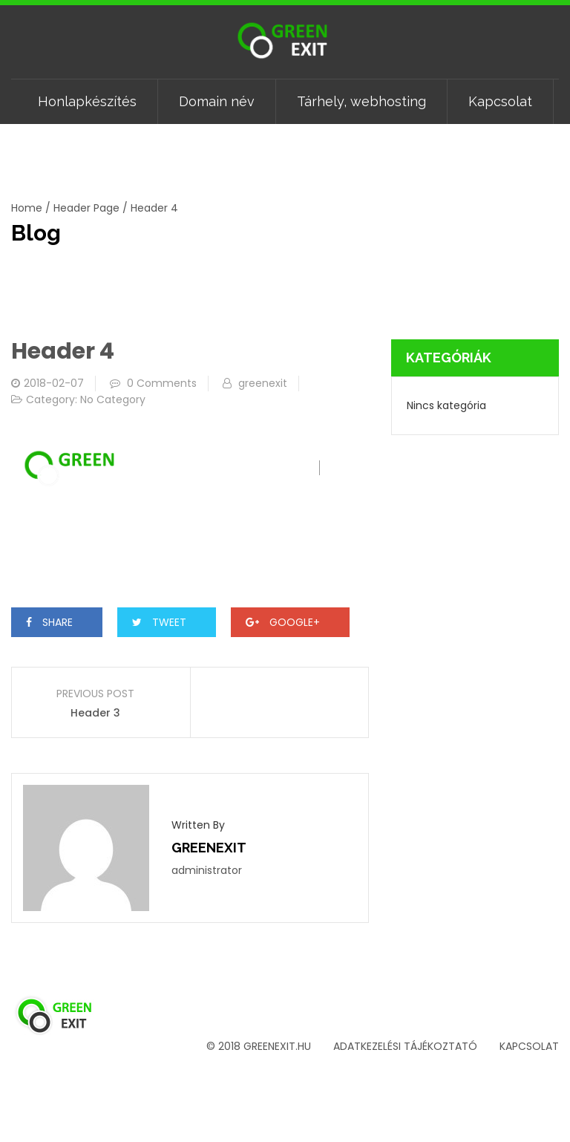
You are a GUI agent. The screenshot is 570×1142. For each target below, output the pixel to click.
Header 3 (95, 712)
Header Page (86, 207)
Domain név (217, 101)
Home (26, 207)
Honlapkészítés (87, 101)
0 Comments (162, 383)
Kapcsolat (500, 101)
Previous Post (95, 693)
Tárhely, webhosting (361, 101)
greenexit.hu (277, 1046)
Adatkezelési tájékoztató (405, 1046)
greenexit (262, 383)
